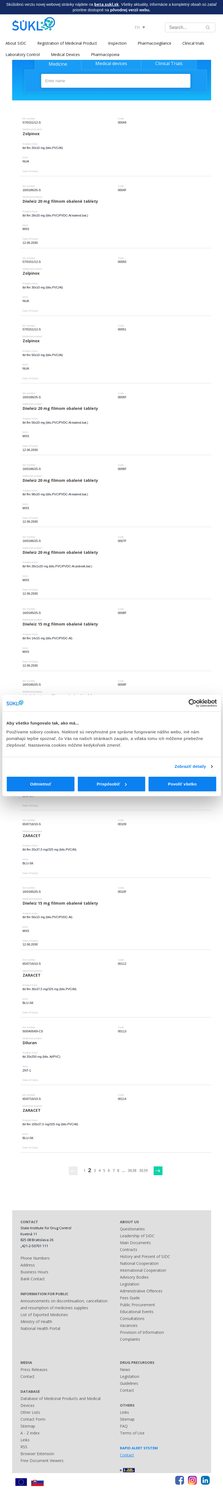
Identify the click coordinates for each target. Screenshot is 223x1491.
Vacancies (129, 1325)
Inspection (117, 43)
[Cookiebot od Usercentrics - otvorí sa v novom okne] (192, 703)
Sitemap (27, 1426)
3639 (143, 1170)
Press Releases (34, 1369)
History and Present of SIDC (145, 1256)
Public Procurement (137, 1304)
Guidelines (129, 1383)
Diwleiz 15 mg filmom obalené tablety (60, 624)
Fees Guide (130, 1297)
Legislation (129, 1284)
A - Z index (30, 1433)
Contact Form (32, 1419)
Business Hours (34, 1271)
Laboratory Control (23, 54)
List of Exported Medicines (44, 1314)
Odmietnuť (40, 784)
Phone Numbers (35, 1258)
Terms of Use (132, 1433)
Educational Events (137, 1311)
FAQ (124, 1426)
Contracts (128, 1249)
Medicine (58, 64)
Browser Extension (37, 1453)
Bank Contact (32, 1278)
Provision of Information (142, 1332)
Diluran (30, 1042)
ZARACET (32, 835)
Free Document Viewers (42, 1460)
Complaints (130, 1339)
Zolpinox (31, 133)
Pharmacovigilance (154, 43)
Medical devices (111, 63)
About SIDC (16, 43)
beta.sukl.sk (106, 4)
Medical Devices (65, 54)
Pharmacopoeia (105, 54)
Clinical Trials (169, 63)
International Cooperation (143, 1270)
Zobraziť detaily (190, 766)
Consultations (132, 1318)
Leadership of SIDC (137, 1235)
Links (25, 1439)
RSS (23, 1446)
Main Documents (135, 1242)
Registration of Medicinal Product (67, 43)
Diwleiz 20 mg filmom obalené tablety (60, 201)
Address (27, 1265)
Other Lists (30, 1412)
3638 (132, 1170)
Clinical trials (193, 43)
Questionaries (132, 1228)
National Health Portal (40, 1328)
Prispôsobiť (112, 784)
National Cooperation (139, 1263)
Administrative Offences (141, 1291)
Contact (27, 1376)
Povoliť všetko (182, 784)
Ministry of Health (36, 1321)
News (125, 1369)
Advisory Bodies (134, 1277)
